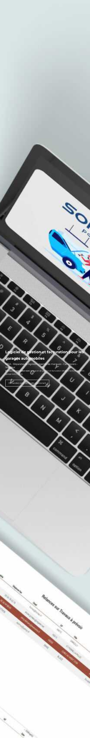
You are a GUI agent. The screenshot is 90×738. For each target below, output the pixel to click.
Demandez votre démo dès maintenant (27, 383)
